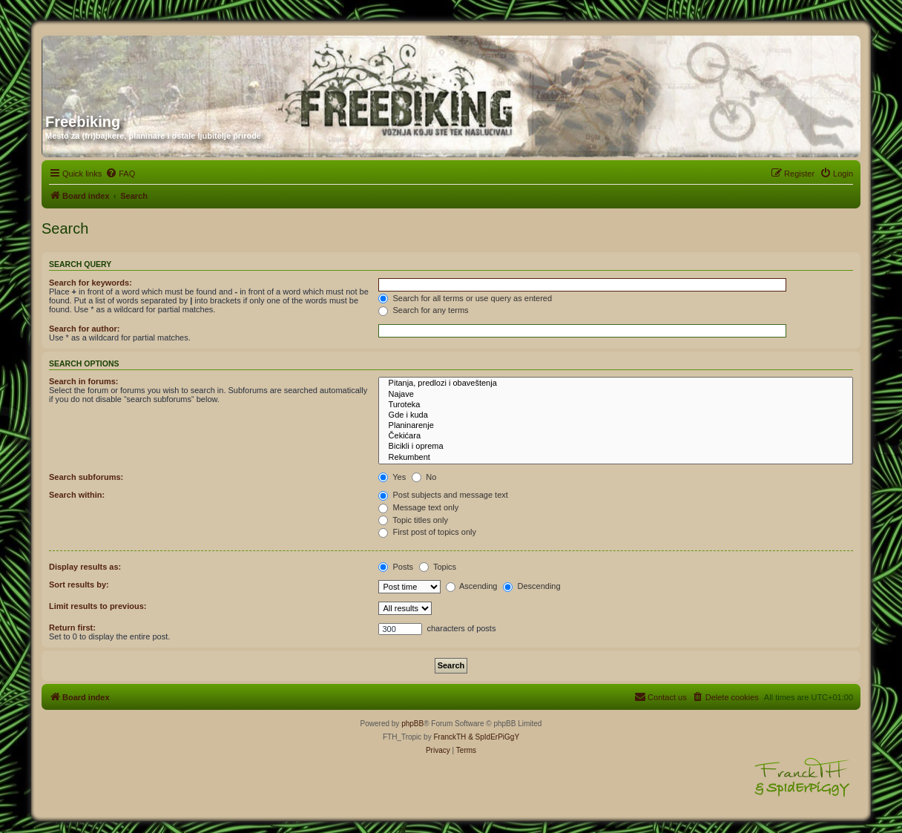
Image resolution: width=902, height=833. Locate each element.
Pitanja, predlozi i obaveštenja (616, 383)
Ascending (472, 586)
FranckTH (449, 737)
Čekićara (616, 436)
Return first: (72, 627)
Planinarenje (616, 426)
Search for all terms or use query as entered (465, 298)
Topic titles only (412, 520)
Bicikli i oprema (616, 446)
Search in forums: (84, 381)
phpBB (412, 724)
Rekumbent (616, 457)
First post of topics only (427, 531)
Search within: (77, 494)
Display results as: (85, 566)
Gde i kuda (616, 415)
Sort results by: (79, 584)
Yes (392, 477)
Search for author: (84, 328)
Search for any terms (423, 310)
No (424, 477)
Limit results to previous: (97, 606)
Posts (395, 566)
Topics (437, 566)
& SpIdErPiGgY (493, 737)
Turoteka (616, 405)
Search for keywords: (90, 282)
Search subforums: (86, 477)
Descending (531, 586)
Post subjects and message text (442, 494)
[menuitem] (120, 173)
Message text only (418, 507)
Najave (616, 394)
